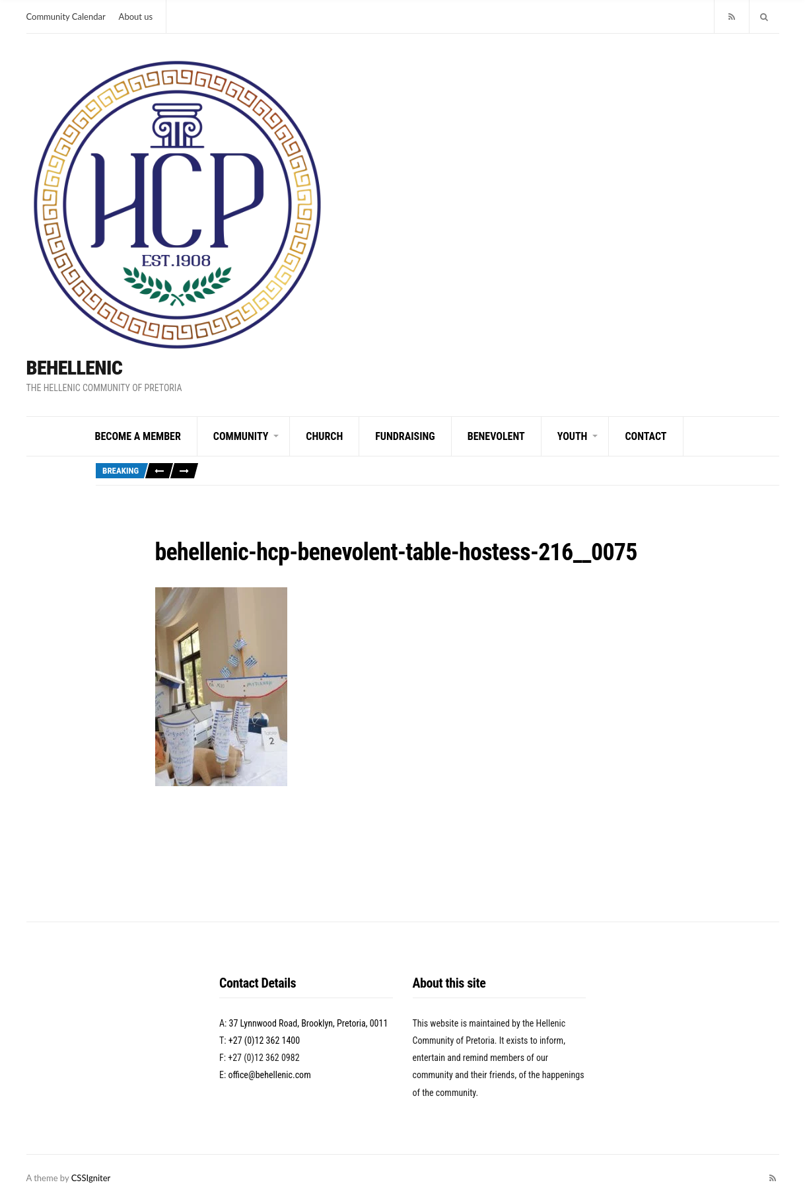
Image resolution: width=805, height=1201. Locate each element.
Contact (645, 436)
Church (324, 436)
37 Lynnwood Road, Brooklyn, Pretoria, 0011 (308, 1023)
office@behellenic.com (269, 1075)
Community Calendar (66, 16)
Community (241, 436)
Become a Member (138, 436)
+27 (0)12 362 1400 (264, 1040)
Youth (572, 436)
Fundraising (405, 436)
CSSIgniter (91, 1178)
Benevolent (496, 436)
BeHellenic (74, 367)
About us (136, 16)
